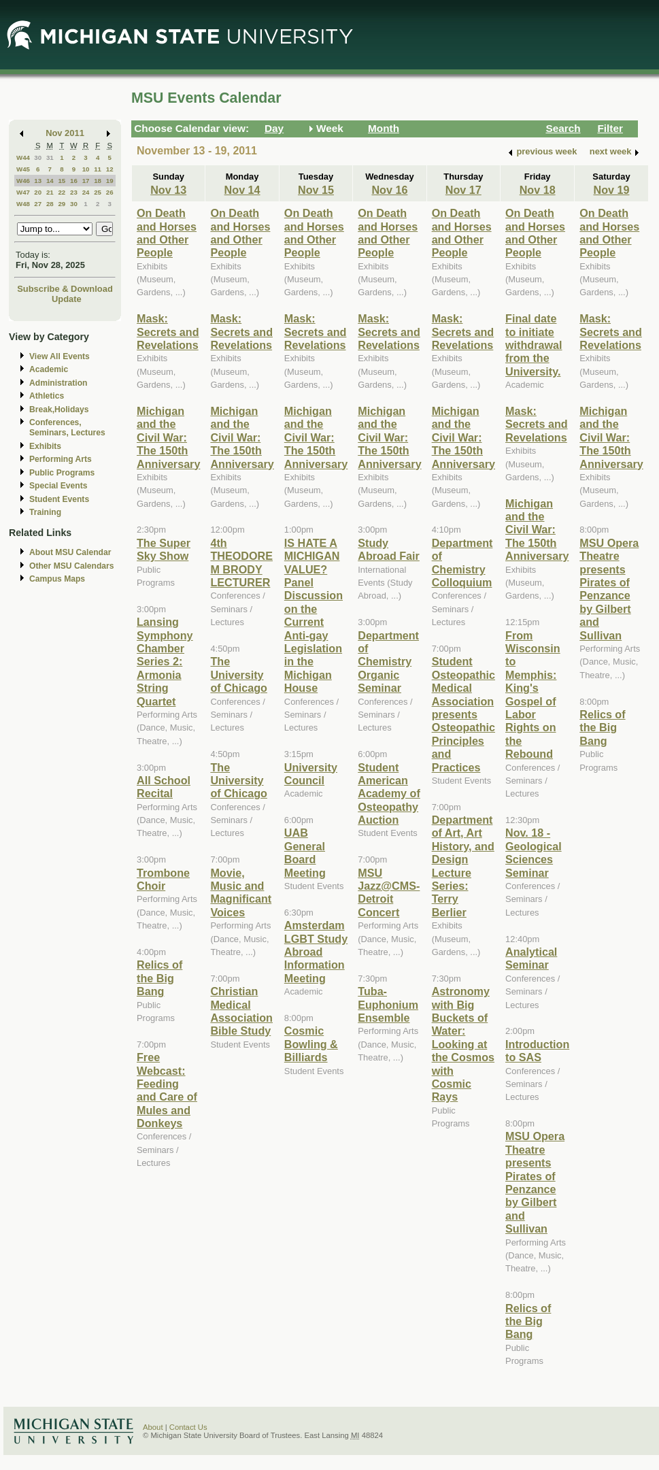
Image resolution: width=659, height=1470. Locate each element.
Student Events (59, 499)
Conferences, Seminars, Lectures (67, 427)
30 (37, 157)
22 (61, 192)
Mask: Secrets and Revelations (168, 331)
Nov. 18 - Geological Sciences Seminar (533, 852)
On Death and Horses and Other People (167, 232)
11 (97, 169)
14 (50, 180)
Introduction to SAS (537, 1050)
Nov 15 (316, 190)
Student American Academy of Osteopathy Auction (389, 793)
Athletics (46, 396)
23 (74, 192)
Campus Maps (57, 579)
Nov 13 (168, 190)
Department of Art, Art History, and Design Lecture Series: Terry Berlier (463, 866)
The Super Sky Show (163, 549)
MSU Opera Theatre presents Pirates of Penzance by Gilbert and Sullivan (534, 1182)
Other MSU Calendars (71, 566)
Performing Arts (60, 459)
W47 (23, 192)
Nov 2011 (65, 133)
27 (37, 203)
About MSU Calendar (70, 552)
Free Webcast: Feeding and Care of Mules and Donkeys (167, 1090)
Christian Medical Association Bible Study (241, 1011)
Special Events (58, 485)
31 (50, 157)
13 (37, 180)
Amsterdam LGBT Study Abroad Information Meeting (316, 951)
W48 (23, 203)
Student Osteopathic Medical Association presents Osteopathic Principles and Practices (463, 714)
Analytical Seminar (531, 958)
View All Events (59, 356)
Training (45, 512)
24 (86, 192)
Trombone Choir (163, 879)
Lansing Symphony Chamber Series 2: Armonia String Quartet (165, 661)
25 (97, 192)
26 (110, 192)
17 (86, 180)
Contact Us (188, 1427)
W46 (23, 180)
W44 (23, 157)
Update (67, 299)
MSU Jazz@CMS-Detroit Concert (389, 892)
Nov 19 (611, 190)
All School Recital (163, 786)
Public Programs (62, 473)
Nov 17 (463, 190)
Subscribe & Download (65, 289)
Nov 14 (242, 190)
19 (110, 180)
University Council (310, 773)
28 (50, 203)
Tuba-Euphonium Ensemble (388, 1004)
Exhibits (45, 446)
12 (110, 169)
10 (86, 169)
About (153, 1427)
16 (74, 180)
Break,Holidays (59, 409)
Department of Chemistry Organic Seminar (388, 662)
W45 (23, 169)
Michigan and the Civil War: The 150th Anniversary (168, 437)
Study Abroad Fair (389, 549)
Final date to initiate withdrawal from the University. (533, 345)
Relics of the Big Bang (159, 977)
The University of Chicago (238, 674)
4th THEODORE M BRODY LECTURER (241, 562)
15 (61, 180)
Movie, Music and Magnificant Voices (240, 892)
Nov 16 (389, 190)
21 (50, 192)
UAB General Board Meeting (305, 852)
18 (97, 180)
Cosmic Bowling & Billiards (311, 1043)
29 (61, 203)
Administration (58, 383)
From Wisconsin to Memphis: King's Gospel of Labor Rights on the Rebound (532, 695)
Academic (48, 369)
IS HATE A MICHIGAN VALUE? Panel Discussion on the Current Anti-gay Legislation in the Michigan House (313, 615)
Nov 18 (538, 190)
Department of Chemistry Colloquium (462, 562)
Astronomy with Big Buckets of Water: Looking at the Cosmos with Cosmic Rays (463, 1044)
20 (37, 192)
